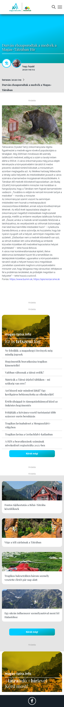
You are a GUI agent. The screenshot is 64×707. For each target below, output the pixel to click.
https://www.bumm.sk (21, 279)
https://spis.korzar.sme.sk (46, 279)
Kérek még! (32, 453)
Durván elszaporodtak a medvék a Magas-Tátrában (27, 87)
